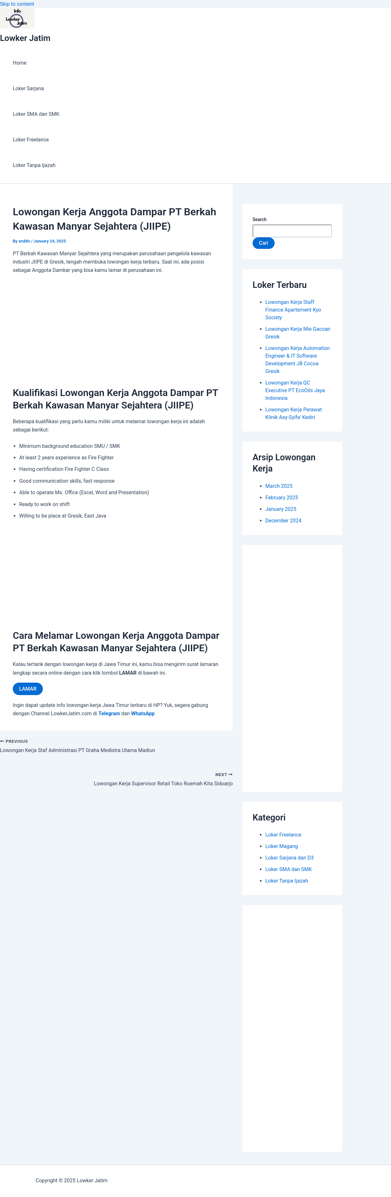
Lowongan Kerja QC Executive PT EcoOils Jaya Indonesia (295, 390)
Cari (263, 243)
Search (259, 219)
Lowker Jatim (25, 38)
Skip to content (17, 4)
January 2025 (280, 509)
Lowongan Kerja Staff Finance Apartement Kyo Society (293, 310)
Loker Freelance (31, 140)
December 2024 (283, 521)
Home (20, 63)
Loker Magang (281, 846)
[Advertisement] (116, 327)
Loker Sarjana (28, 88)
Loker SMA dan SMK (36, 114)
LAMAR (27, 689)
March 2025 (279, 486)
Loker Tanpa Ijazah (34, 165)
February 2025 (281, 498)
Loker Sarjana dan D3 (289, 858)
